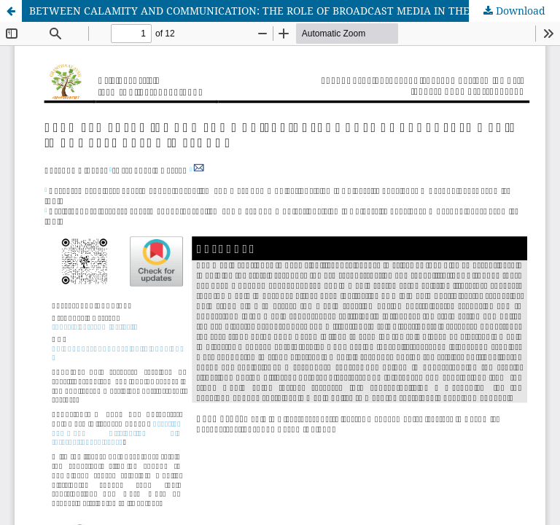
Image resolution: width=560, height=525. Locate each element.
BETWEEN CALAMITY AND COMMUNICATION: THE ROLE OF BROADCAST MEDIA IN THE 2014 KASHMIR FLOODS (294, 11)
